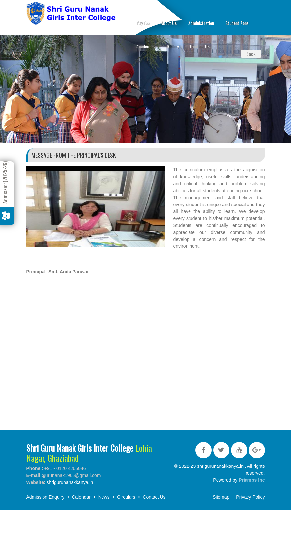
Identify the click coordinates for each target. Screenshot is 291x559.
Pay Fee (142, 22)
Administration (201, 22)
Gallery (173, 46)
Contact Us (200, 46)
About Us (169, 22)
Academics (145, 46)
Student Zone (236, 22)
